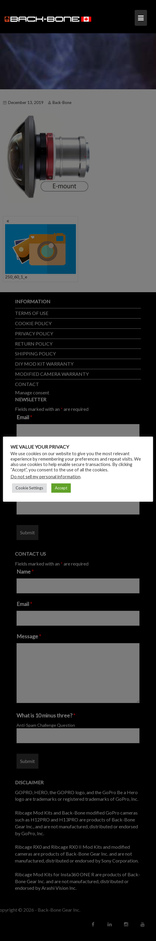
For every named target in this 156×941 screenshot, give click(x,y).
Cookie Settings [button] (29, 487)
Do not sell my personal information (45, 476)
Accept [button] (61, 487)
